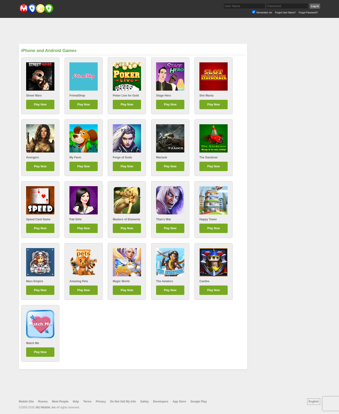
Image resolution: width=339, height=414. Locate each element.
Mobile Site (26, 401)
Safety (144, 401)
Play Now (40, 104)
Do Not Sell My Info (123, 401)
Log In (315, 6)
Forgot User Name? (285, 12)
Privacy (101, 401)
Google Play (198, 401)
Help (76, 401)
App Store (179, 401)
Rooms (43, 401)
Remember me (264, 12)
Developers (160, 401)
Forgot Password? (308, 12)
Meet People (60, 401)
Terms (87, 401)
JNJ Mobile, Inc (45, 407)
